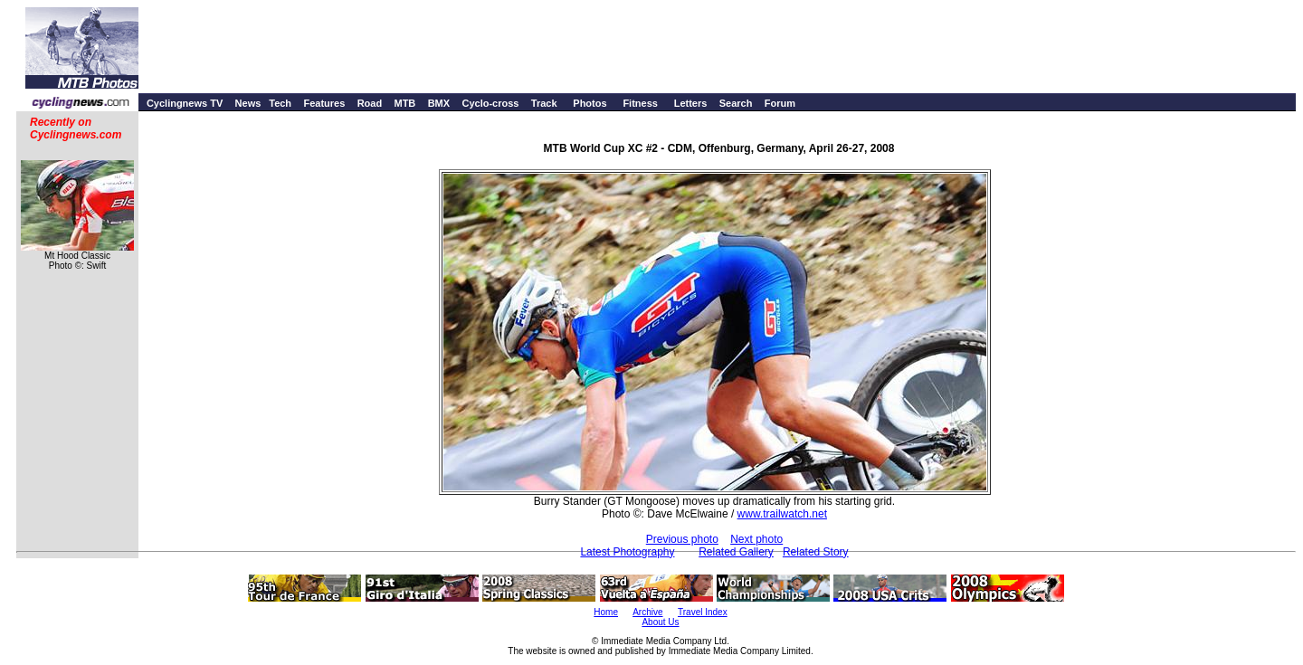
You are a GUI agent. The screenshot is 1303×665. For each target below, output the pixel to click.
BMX (439, 103)
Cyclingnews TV (185, 103)
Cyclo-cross (489, 103)
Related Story (816, 552)
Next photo (756, 539)
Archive (647, 612)
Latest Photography (627, 552)
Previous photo (682, 539)
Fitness (640, 103)
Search (736, 103)
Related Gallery (736, 552)
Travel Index (703, 612)
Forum (780, 103)
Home (606, 612)
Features (324, 103)
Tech (280, 103)
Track (544, 103)
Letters (691, 103)
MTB (404, 103)
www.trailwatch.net (782, 514)
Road (370, 103)
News (248, 103)
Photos (589, 103)
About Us (660, 622)
